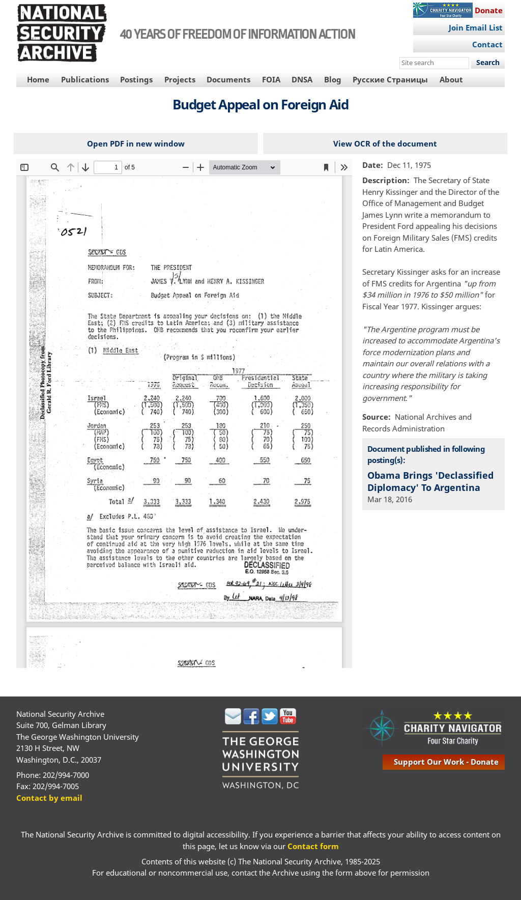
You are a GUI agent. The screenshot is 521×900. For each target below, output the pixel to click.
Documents (228, 79)
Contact (487, 44)
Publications (85, 79)
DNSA (302, 79)
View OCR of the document (385, 143)
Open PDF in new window (136, 143)
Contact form (313, 846)
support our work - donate (446, 762)
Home (38, 79)
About (451, 79)
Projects (179, 79)
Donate (489, 10)
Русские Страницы (390, 79)
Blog (332, 79)
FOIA (271, 79)
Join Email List (476, 27)
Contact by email (49, 798)
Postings (136, 79)
